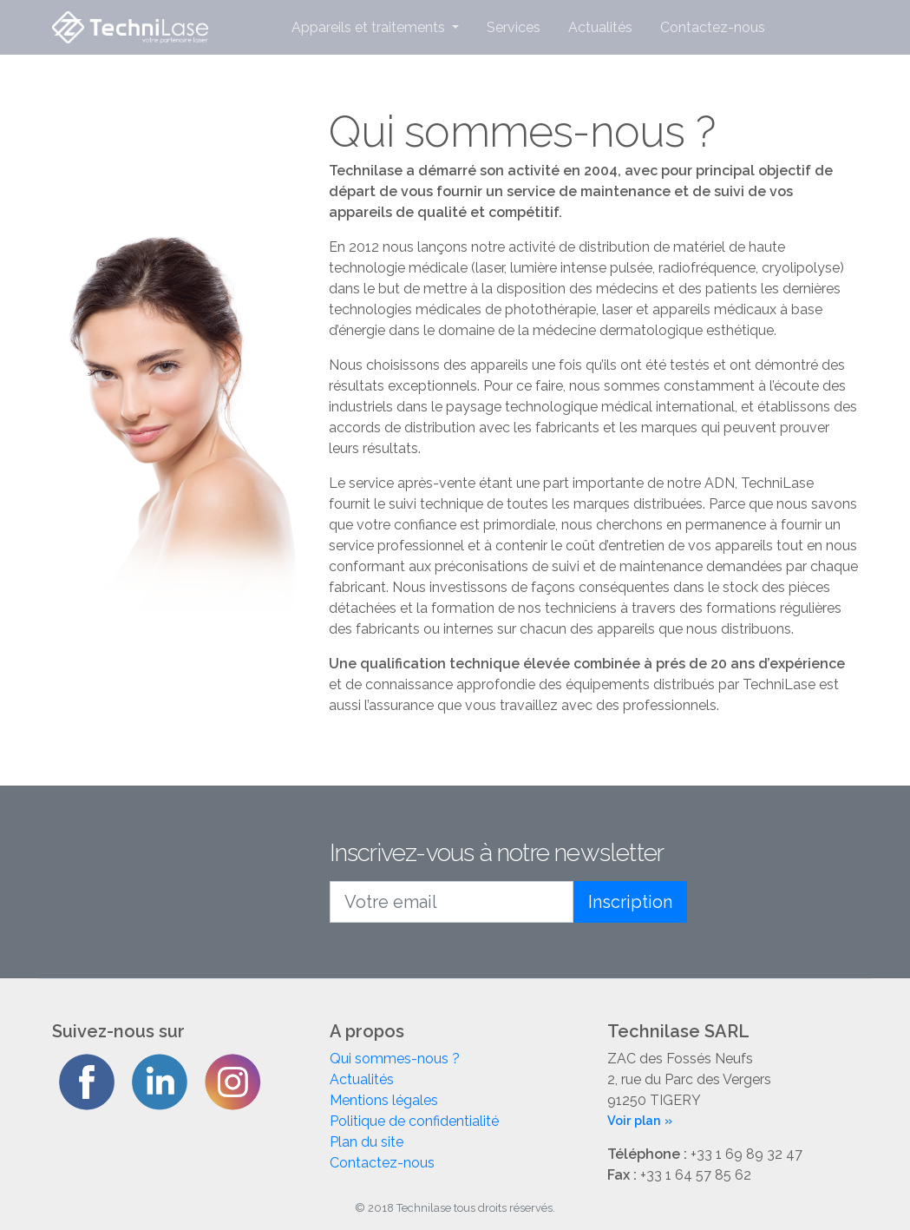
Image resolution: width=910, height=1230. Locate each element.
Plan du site (366, 1142)
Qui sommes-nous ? (395, 1058)
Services (513, 27)
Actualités (600, 27)
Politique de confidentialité (414, 1121)
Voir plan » (639, 1120)
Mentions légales (384, 1100)
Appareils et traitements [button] (369, 27)
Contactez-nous (712, 27)
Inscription (630, 901)
